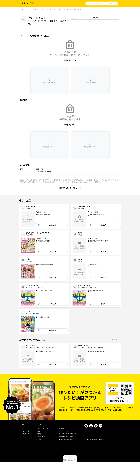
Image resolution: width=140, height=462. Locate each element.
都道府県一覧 (25, 434)
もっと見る (115, 339)
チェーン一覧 (30, 9)
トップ (23, 428)
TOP (22, 9)
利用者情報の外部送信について (68, 439)
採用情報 (39, 439)
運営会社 (39, 434)
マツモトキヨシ (41, 9)
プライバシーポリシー (65, 431)
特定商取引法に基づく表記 (67, 436)
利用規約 (61, 428)
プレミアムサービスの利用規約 (68, 434)
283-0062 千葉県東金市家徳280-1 (45, 170)
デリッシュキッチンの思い (44, 428)
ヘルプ (38, 431)
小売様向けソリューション (44, 436)
